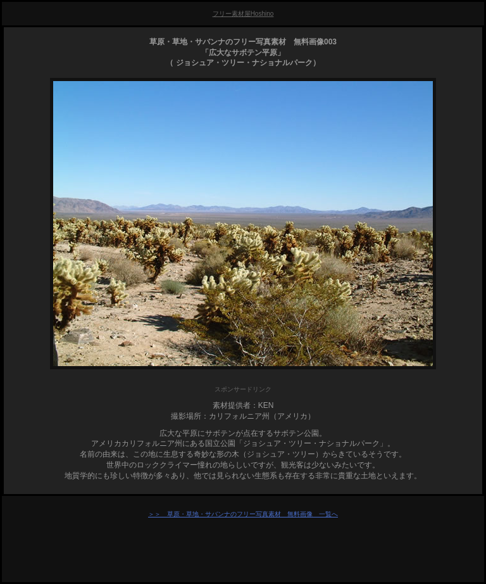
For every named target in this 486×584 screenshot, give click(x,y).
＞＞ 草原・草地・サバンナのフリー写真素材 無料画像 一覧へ (243, 514)
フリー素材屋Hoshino (243, 13)
